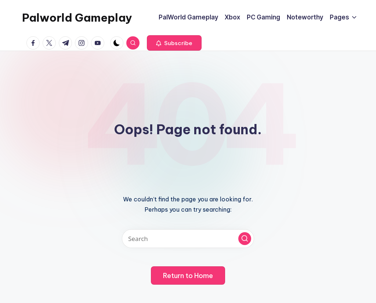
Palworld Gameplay (77, 18)
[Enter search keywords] (188, 238)
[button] (174, 43)
